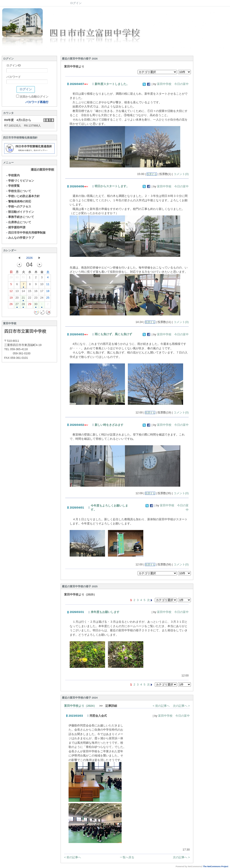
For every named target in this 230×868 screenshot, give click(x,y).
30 (17, 278)
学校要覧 (13, 185)
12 (11, 292)
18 (47, 292)
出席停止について (18, 222)
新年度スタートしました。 (112, 84)
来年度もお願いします (105, 612)
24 (41, 298)
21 (23, 298)
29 (11, 278)
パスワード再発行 (36, 102)
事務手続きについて (20, 217)
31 (23, 278)
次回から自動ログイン (34, 96)
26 (11, 305)
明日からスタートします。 (112, 186)
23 (35, 298)
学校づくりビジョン (20, 180)
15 (29, 292)
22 (29, 298)
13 (17, 292)
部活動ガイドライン (20, 211)
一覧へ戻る (127, 857)
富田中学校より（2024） (80, 705)
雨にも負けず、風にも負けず (113, 334)
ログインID (13, 65)
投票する (152, 174)
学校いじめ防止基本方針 (23, 196)
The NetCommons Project (215, 866)
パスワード (13, 77)
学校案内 (13, 175)
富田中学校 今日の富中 (173, 84)
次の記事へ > (181, 705)
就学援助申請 (15, 227)
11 (47, 285)
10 (41, 285)
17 (41, 292)
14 (23, 292)
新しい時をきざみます (109, 424)
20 (17, 298)
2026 (29, 257)
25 (47, 298)
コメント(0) (181, 174)
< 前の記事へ (161, 705)
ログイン (76, 3)
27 (17, 305)
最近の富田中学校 (42, 169)
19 (11, 298)
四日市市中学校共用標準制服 (26, 232)
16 (35, 292)
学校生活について (18, 191)
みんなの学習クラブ (20, 237)
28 (23, 305)
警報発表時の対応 (18, 201)
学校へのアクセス (18, 206)
